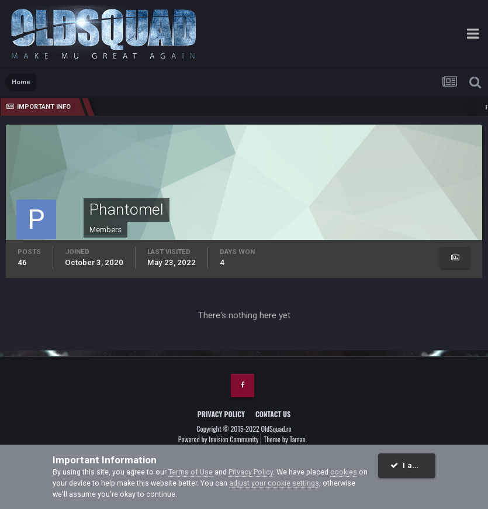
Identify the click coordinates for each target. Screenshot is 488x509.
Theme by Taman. (285, 439)
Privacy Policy (221, 414)
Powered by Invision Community (218, 439)
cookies (343, 471)
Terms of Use (190, 471)
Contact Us (272, 414)
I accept (412, 465)
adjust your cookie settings (274, 483)
